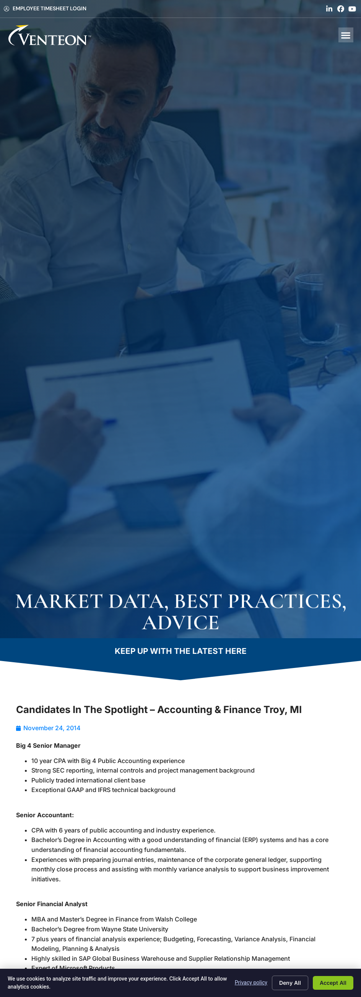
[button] (345, 34)
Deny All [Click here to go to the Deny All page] (290, 982)
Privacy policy (251, 982)
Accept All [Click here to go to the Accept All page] (333, 982)
